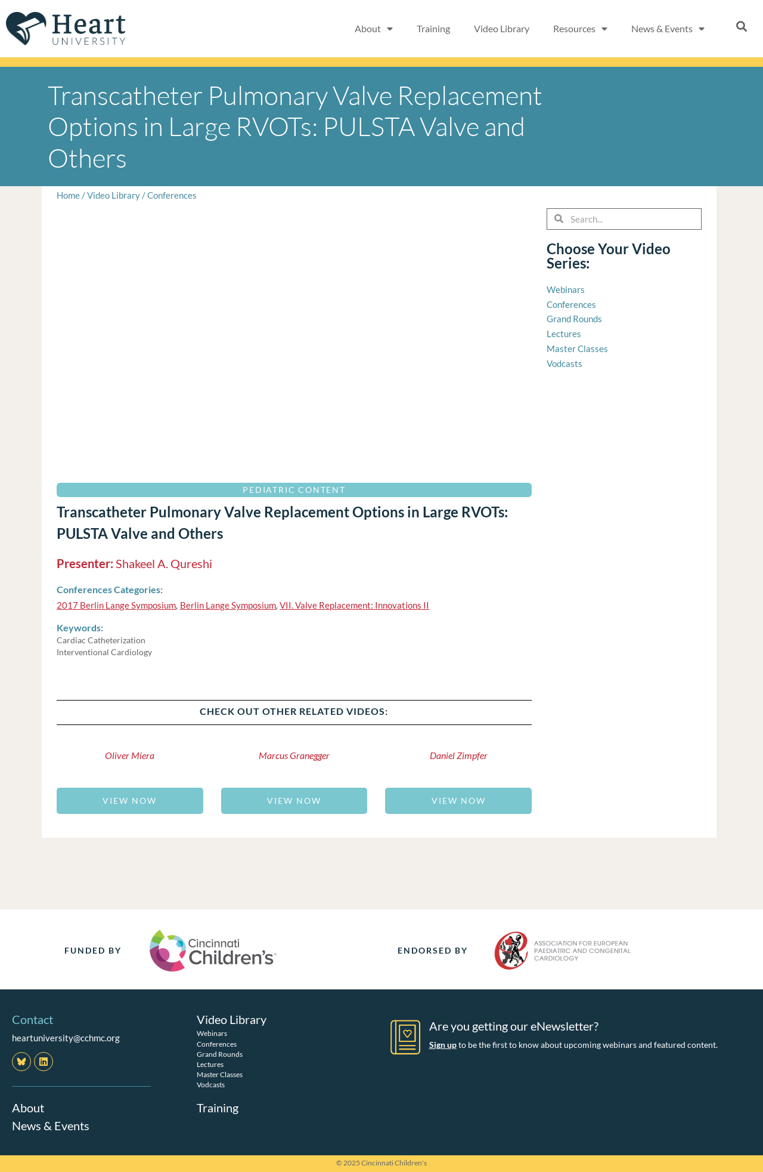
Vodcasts (211, 1084)
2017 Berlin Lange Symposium (116, 605)
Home (68, 195)
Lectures (210, 1064)
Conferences (172, 195)
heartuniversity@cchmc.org (66, 1037)
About (28, 1107)
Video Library (501, 28)
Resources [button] (580, 28)
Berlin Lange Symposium (228, 605)
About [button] (374, 28)
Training (433, 28)
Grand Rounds (220, 1054)
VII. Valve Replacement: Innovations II (354, 605)
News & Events (50, 1125)
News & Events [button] (668, 28)
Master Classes (220, 1074)
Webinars (212, 1033)
